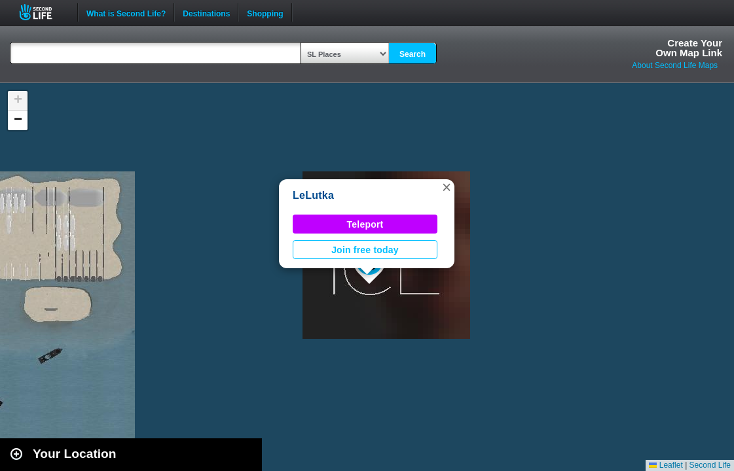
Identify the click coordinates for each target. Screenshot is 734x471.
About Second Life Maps (675, 65)
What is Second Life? (126, 12)
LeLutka (313, 195)
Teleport (365, 224)
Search (412, 54)
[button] (446, 187)
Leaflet (665, 465)
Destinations (206, 12)
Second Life (42, 12)
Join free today (365, 250)
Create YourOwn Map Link (688, 47)
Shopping (265, 12)
